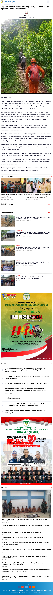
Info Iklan (20, 590)
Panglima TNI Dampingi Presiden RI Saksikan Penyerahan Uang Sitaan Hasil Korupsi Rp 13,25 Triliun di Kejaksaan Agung (39, 196)
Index (49, 176)
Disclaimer (40, 590)
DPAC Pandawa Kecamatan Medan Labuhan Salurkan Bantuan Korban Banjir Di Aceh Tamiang (31, 277)
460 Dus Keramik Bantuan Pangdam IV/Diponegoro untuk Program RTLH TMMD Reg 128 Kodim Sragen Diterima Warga (33, 233)
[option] (14, 189)
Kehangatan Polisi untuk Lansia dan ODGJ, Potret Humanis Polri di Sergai (22, 537)
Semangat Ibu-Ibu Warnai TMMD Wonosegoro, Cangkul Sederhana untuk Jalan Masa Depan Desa (32, 247)
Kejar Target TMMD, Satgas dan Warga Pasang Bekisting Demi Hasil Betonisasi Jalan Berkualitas (33, 218)
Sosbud (19, 215)
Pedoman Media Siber (30, 590)
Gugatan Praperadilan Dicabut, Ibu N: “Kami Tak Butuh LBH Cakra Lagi (21, 532)
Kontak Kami (47, 590)
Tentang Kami (6, 590)
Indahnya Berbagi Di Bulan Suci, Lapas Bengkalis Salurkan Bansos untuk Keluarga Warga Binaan (33, 262)
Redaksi (26, 15)
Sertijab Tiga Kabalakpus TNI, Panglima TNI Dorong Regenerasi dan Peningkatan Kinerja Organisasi (13, 196)
